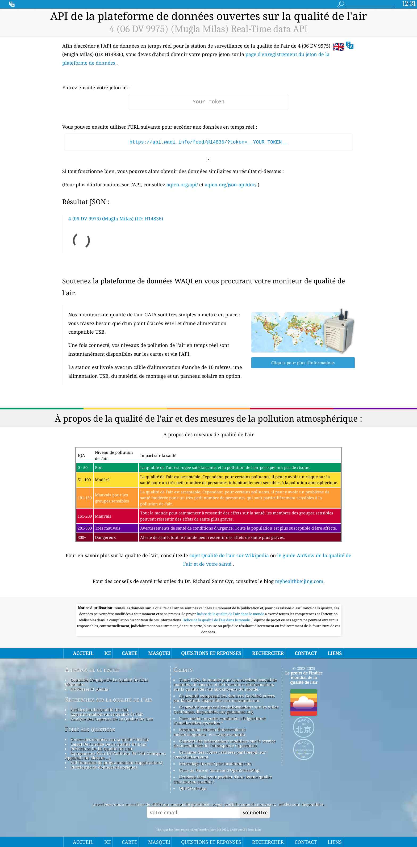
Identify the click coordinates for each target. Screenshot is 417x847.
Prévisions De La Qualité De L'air (101, 748)
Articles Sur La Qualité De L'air (99, 709)
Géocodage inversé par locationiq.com (215, 763)
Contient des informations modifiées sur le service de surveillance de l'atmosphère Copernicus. (224, 743)
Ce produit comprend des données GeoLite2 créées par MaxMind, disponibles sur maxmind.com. (224, 698)
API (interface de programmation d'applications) (116, 762)
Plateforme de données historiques (103, 767)
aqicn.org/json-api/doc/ (230, 184)
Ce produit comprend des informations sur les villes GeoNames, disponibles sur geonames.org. (225, 709)
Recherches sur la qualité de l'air (108, 699)
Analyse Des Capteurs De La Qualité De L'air (111, 719)
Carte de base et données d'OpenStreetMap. (219, 770)
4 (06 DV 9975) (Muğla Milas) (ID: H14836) (115, 218)
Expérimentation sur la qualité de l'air (106, 714)
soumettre (255, 812)
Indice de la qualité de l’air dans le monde (216, 620)
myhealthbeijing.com (299, 581)
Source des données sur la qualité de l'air (109, 739)
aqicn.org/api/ (182, 184)
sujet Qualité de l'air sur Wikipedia (229, 555)
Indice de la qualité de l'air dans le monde (231, 613)
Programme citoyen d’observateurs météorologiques (209, 732)
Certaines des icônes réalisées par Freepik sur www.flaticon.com (219, 754)
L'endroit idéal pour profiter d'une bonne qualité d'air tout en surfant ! (222, 779)
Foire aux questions (90, 729)
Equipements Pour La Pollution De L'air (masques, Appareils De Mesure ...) (115, 755)
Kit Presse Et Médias (89, 689)
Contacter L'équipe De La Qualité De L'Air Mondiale (106, 682)
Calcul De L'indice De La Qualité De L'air (108, 744)
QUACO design (193, 788)
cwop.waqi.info (230, 734)
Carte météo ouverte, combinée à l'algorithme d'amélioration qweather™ (219, 721)
